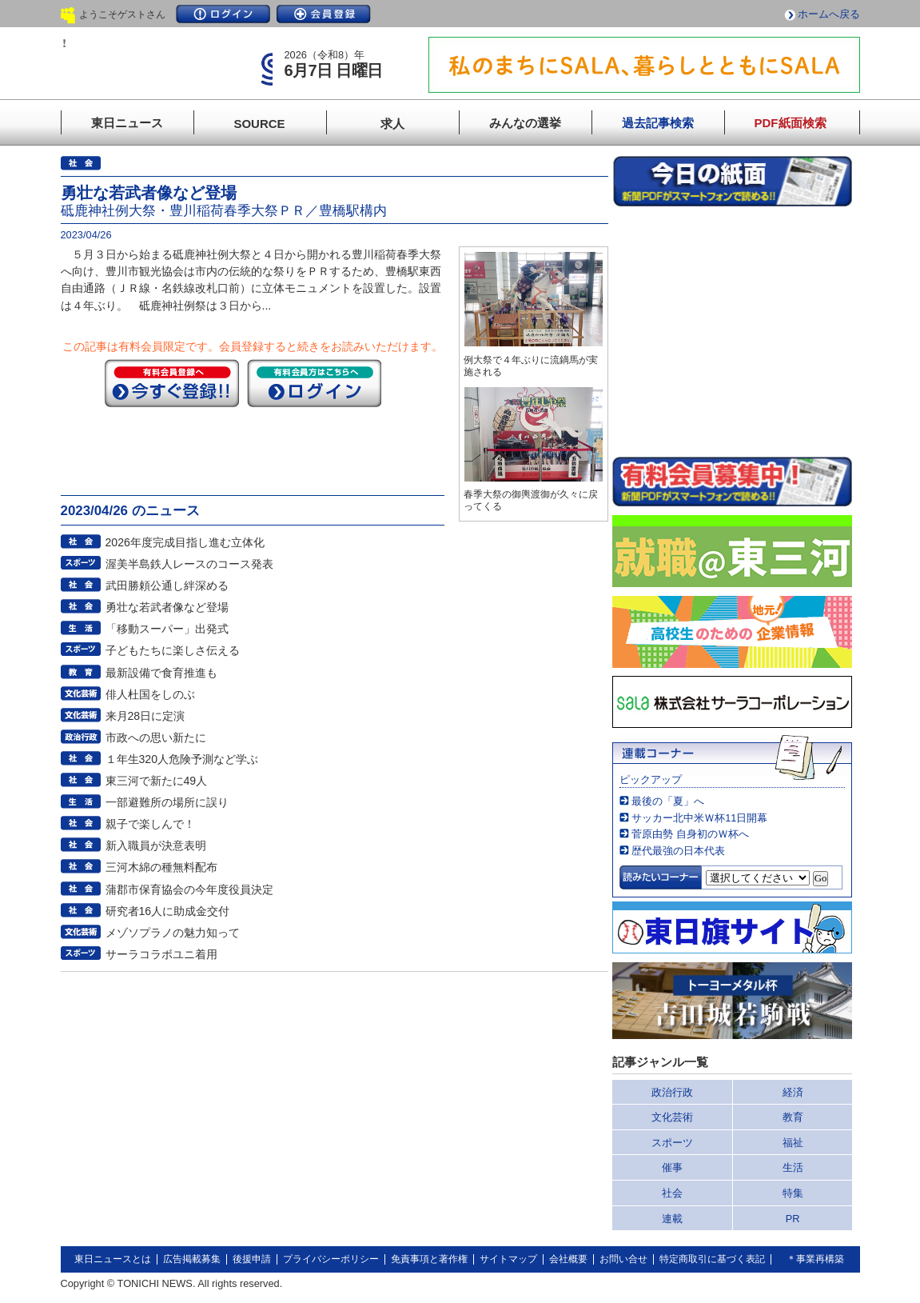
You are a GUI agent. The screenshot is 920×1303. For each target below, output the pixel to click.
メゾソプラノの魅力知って (173, 932)
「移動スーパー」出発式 (167, 628)
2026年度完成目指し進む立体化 (185, 542)
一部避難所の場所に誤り (167, 802)
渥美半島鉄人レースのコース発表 (189, 564)
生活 (793, 1167)
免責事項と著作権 (429, 1259)
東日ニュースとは (112, 1259)
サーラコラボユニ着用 (161, 954)
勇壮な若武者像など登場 (167, 607)
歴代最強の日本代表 (678, 851)
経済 (793, 1092)
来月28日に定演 (145, 715)
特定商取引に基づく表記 (712, 1259)
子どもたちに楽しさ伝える (173, 650)
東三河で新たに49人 (157, 780)
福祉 (793, 1143)
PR (793, 1219)
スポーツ (672, 1143)
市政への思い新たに (156, 737)
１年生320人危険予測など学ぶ (182, 759)
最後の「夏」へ (667, 801)
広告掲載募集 (192, 1259)
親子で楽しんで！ (150, 823)
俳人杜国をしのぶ (150, 694)
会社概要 (568, 1259)
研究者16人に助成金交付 (168, 911)
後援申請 (252, 1259)
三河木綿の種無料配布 (161, 867)
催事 (672, 1167)
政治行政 (672, 1092)
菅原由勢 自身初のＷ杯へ (690, 834)
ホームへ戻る (829, 14)
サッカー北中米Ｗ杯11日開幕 (699, 818)
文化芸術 (672, 1117)
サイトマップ (508, 1259)
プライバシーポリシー (331, 1259)
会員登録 (324, 14)
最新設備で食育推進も (161, 672)
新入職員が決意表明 (156, 845)
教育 (793, 1117)
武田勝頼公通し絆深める (167, 585)
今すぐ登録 (172, 383)
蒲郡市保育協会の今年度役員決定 (189, 889)
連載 (672, 1219)
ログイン (223, 14)
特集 (793, 1193)
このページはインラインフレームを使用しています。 (732, 331)
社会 (672, 1193)
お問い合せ (623, 1259)
